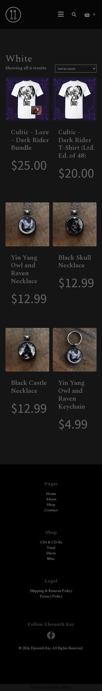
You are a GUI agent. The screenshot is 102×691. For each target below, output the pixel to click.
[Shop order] (76, 69)
